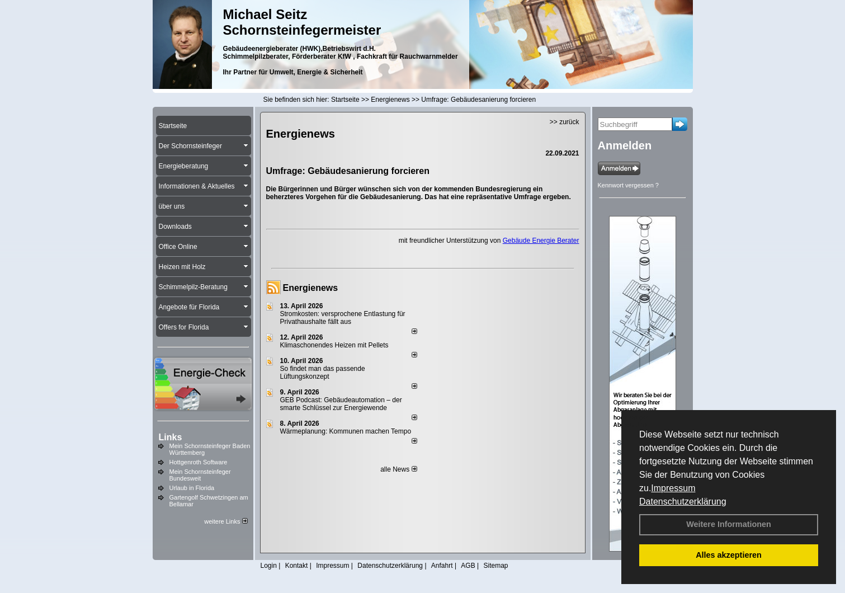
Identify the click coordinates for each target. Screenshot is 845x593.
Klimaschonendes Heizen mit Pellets (334, 345)
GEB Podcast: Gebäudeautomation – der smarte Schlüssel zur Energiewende (341, 404)
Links (170, 437)
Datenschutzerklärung (682, 501)
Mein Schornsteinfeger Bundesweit (200, 475)
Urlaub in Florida (192, 487)
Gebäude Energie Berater (541, 240)
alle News (398, 469)
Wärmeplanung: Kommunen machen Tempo (346, 431)
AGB (468, 566)
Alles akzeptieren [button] (729, 554)
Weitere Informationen (728, 524)
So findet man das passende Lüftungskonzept (322, 372)
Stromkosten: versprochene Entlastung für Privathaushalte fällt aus (342, 318)
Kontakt (296, 566)
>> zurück (564, 122)
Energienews (310, 288)
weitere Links (225, 521)
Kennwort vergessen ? (628, 185)
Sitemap (495, 566)
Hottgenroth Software (198, 462)
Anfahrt (442, 566)
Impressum (673, 488)
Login (269, 566)
